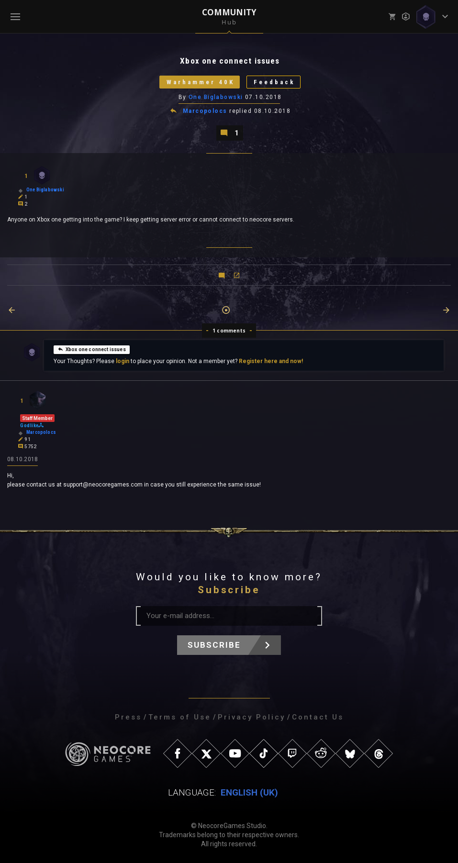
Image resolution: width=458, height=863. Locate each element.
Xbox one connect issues (91, 349)
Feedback (274, 82)
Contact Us (318, 717)
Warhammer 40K (201, 82)
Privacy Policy (251, 717)
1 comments (229, 330)
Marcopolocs (205, 111)
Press (128, 717)
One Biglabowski (216, 97)
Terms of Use (179, 717)
